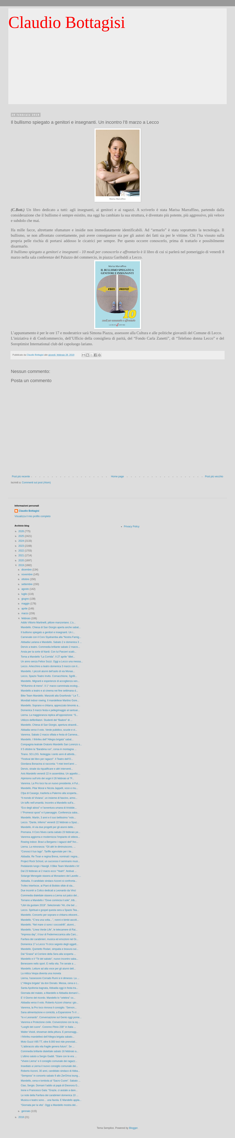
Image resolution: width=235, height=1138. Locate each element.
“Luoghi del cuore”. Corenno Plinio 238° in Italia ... (48, 1026)
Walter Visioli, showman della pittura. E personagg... (49, 1031)
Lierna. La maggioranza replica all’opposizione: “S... (49, 715)
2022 (22, 550)
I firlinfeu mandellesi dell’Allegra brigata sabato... (47, 1036)
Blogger (133, 1128)
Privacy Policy (132, 526)
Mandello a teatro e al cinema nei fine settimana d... (49, 690)
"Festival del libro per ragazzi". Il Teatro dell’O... (47, 759)
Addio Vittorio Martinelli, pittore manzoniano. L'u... (48, 622)
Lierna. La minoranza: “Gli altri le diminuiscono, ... (48, 846)
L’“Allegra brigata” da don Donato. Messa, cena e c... (50, 983)
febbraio (26, 618)
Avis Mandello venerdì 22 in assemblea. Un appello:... (50, 773)
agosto (25, 589)
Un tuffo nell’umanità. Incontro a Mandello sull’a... (48, 802)
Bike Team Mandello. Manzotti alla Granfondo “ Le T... (50, 695)
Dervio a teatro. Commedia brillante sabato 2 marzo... (50, 646)
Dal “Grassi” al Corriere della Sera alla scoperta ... (48, 954)
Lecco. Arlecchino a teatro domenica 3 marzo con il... (50, 666)
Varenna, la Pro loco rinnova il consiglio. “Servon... (49, 1007)
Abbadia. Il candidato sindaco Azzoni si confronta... (49, 880)
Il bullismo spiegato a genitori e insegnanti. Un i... (48, 632)
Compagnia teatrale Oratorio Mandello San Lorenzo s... (51, 744)
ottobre (25, 579)
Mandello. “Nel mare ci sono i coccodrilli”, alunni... (48, 924)
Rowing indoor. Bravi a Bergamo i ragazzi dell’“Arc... (49, 841)
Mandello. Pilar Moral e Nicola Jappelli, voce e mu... (49, 788)
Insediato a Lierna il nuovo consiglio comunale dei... (49, 1066)
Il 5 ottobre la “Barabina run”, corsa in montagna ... (49, 749)
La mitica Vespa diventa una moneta (41, 973)
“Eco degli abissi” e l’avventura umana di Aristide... (49, 807)
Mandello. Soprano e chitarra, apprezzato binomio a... (50, 705)
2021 (22, 555)
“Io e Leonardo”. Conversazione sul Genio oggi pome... (51, 1017)
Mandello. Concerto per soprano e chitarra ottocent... (50, 914)
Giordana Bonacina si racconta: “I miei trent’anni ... (49, 763)
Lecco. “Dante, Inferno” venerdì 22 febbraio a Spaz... (50, 822)
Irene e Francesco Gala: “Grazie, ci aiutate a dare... (49, 1090)
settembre (27, 584)
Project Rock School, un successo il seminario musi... (50, 861)
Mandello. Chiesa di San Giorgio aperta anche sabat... (51, 627)
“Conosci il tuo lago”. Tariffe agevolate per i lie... (47, 851)
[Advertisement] (117, 75)
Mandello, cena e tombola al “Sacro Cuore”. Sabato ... (50, 1080)
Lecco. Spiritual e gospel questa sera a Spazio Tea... (50, 910)
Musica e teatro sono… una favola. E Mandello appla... (51, 1100)
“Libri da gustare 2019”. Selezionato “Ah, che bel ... (49, 905)
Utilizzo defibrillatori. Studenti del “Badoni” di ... (46, 720)
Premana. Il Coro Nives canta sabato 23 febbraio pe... (50, 832)
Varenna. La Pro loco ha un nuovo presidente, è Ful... (50, 783)
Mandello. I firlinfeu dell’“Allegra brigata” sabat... (47, 739)
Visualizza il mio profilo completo (33, 516)
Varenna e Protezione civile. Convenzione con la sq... (50, 1022)
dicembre (26, 569)
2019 (22, 565)
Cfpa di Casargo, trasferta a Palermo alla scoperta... (49, 793)
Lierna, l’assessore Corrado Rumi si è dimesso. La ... (50, 978)
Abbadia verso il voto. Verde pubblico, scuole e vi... (49, 729)
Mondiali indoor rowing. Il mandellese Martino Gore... (50, 700)
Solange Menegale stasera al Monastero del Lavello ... (51, 875)
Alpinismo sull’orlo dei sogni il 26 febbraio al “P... (47, 778)
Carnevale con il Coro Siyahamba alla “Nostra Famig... (51, 637)
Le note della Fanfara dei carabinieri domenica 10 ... (49, 1095)
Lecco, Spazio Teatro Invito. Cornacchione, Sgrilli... (49, 676)
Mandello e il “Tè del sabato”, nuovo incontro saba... (49, 958)
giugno (25, 598)
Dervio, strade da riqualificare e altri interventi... (47, 768)
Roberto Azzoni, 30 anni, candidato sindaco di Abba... (50, 1070)
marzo (25, 613)
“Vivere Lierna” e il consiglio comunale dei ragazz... (49, 1061)
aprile (24, 608)
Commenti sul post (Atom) (36, 482)
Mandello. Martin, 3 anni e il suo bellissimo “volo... (48, 817)
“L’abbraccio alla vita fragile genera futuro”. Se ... (47, 1046)
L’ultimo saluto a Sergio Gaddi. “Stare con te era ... (49, 1056)
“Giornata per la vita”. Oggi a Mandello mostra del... (49, 1105)
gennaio (26, 1111)
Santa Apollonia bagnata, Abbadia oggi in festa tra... (49, 988)
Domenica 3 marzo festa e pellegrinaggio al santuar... (50, 710)
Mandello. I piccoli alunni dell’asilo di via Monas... (48, 671)
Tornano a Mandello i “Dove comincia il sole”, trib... (49, 900)
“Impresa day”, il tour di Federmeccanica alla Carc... (49, 934)
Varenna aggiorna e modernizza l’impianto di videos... (50, 836)
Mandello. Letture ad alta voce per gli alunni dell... (48, 968)
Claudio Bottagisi (66, 22)
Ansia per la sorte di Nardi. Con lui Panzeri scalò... (48, 651)
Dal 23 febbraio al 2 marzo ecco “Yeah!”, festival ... (49, 871)
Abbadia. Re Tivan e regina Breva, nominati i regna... (50, 856)
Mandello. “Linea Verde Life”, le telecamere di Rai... (49, 929)
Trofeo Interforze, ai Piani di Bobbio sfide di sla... (47, 885)
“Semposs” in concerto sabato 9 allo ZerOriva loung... (50, 1075)
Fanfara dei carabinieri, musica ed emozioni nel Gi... (49, 939)
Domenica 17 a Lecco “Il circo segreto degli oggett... (49, 944)
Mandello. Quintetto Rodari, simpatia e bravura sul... (49, 949)
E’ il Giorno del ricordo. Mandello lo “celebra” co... (48, 997)
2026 (22, 531)
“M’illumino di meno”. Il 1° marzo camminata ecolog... (50, 685)
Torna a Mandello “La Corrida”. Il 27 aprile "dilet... (48, 656)
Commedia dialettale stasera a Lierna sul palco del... (50, 895)
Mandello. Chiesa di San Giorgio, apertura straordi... (49, 724)
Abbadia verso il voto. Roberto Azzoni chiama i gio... (49, 1002)
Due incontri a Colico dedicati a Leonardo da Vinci (48, 890)
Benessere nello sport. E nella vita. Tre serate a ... (48, 963)
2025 (22, 536)
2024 (22, 540)
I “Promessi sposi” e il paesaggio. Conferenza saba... (50, 812)
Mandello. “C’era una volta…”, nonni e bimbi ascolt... (50, 919)
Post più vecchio (214, 476)
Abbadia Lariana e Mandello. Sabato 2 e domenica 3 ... (51, 642)
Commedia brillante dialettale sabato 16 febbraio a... (50, 1051)
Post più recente (21, 476)
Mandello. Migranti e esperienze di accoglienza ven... (50, 681)
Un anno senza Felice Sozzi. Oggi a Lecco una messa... (52, 661)
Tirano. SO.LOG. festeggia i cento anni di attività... (48, 754)
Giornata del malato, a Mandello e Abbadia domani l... (50, 993)
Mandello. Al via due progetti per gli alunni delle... (48, 827)
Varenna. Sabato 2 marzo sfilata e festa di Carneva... (50, 734)
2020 (22, 560)
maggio (25, 603)
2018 (22, 1117)
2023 (22, 545)
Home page (117, 476)
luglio (24, 594)
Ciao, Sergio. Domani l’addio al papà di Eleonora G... (50, 1085)
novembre (27, 574)
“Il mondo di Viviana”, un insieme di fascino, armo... (49, 798)
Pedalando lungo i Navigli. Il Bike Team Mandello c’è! (50, 866)
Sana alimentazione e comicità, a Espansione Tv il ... (50, 1012)
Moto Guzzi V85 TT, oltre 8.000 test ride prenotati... (49, 1041)
